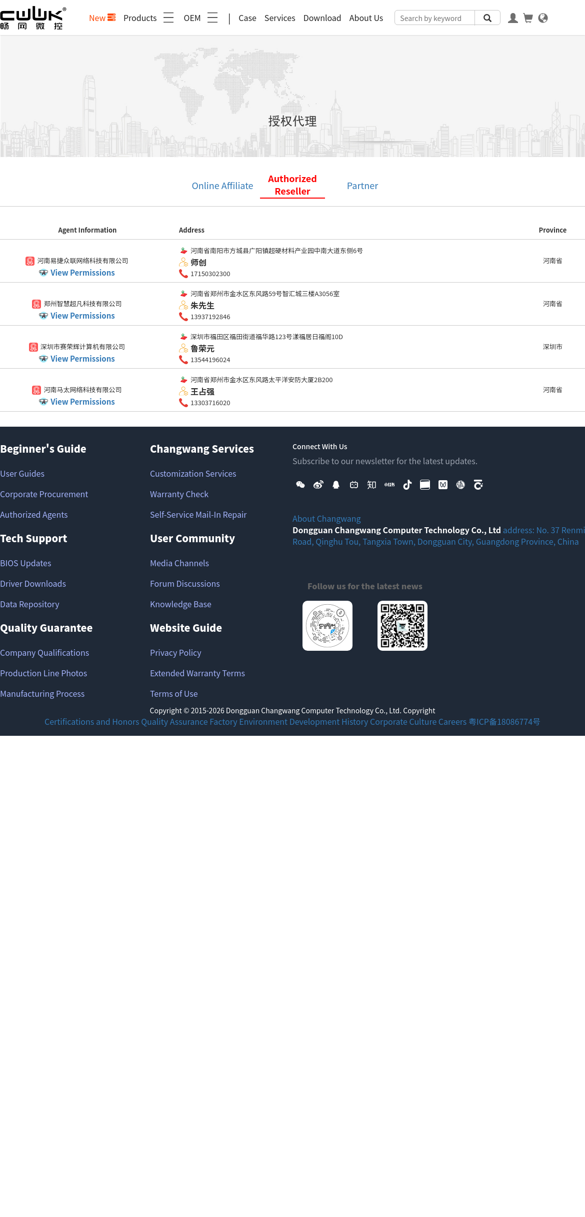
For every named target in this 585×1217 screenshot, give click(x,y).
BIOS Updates (25, 563)
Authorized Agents (34, 514)
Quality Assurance (174, 721)
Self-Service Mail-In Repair (198, 514)
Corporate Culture (403, 721)
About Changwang (326, 518)
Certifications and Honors (92, 721)
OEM (202, 17)
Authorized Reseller (292, 185)
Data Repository (30, 604)
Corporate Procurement (44, 494)
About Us (367, 18)
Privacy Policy (176, 652)
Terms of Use (174, 693)
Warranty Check (179, 494)
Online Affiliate (222, 185)
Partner (362, 185)
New (102, 18)
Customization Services (193, 473)
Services (280, 18)
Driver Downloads (33, 583)
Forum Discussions (185, 583)
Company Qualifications (44, 652)
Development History (329, 721)
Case (247, 18)
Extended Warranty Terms (197, 673)
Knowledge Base (181, 604)
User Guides (22, 473)
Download (323, 18)
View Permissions (82, 272)
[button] (300, 483)
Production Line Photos (43, 673)
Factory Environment (249, 721)
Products (150, 17)
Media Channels (179, 563)
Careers (452, 721)
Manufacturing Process (42, 693)
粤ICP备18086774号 (504, 721)
